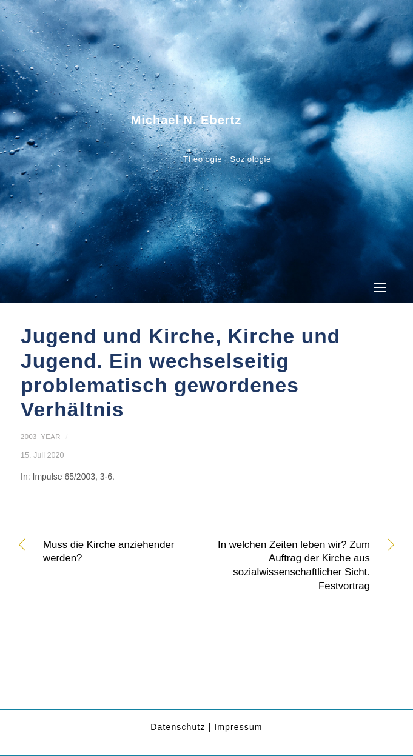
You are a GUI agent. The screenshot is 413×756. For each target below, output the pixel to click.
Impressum (238, 727)
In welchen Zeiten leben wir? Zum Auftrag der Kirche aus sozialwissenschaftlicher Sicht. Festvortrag (294, 565)
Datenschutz (177, 727)
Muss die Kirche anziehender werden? (108, 551)
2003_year (41, 436)
